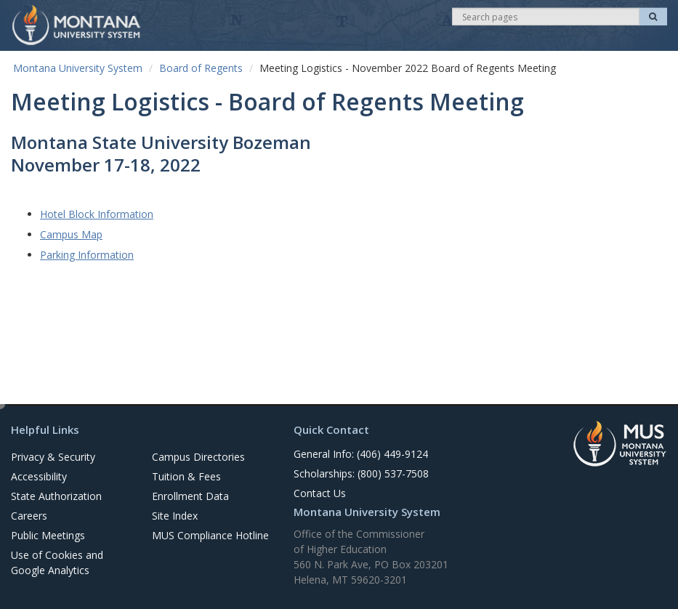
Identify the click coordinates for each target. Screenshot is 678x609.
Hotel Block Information (96, 214)
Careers (29, 516)
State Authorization (56, 496)
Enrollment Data (190, 496)
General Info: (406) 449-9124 (361, 454)
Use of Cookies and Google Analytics (57, 562)
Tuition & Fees (186, 476)
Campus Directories (198, 457)
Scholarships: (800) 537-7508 (361, 473)
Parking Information (87, 255)
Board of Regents (201, 68)
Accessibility (39, 476)
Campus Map (71, 234)
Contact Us (320, 493)
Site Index (175, 516)
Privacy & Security (53, 457)
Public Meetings (48, 535)
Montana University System (77, 68)
